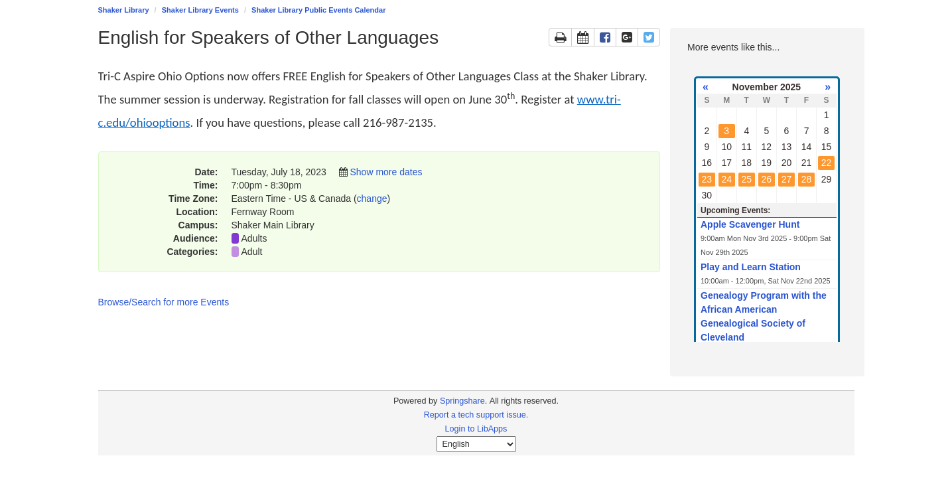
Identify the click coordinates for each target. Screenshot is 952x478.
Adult (252, 251)
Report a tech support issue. (476, 415)
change (372, 198)
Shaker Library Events (200, 10)
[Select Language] (476, 444)
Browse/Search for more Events (164, 302)
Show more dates (386, 172)
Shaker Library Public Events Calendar (318, 10)
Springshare (462, 401)
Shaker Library (123, 10)
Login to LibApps (476, 429)
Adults (254, 238)
